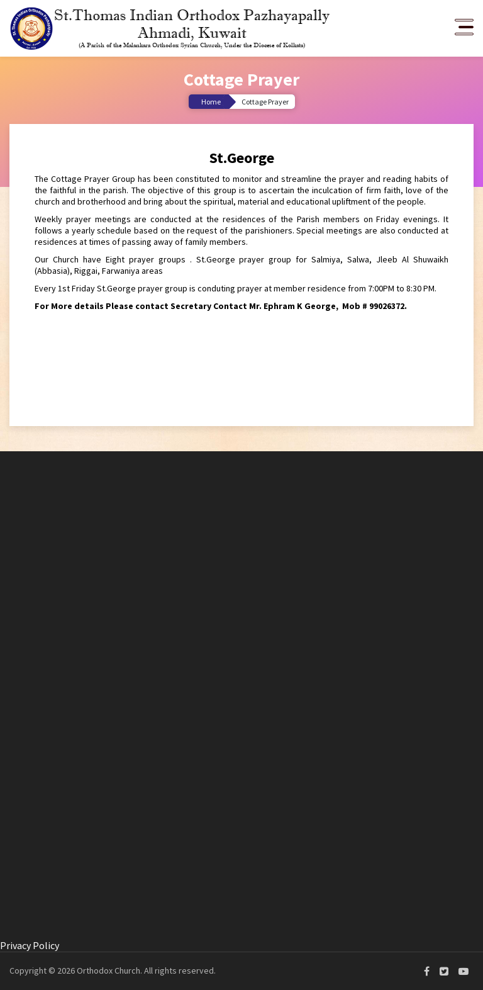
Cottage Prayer (265, 101)
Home (211, 101)
